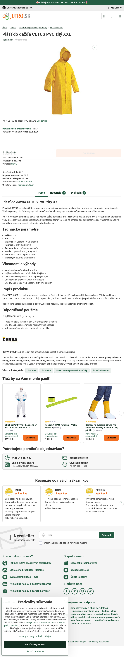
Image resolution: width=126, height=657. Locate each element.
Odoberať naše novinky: (25, 540)
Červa (14, 164)
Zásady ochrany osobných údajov (70, 641)
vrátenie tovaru (24, 181)
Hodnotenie (7, 40)
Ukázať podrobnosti (35, 651)
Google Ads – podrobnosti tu (39, 622)
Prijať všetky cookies (35, 644)
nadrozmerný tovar (26, 185)
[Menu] (120, 16)
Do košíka (89, 141)
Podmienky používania (98, 641)
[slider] (21, 40)
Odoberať (106, 535)
